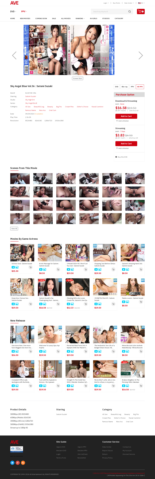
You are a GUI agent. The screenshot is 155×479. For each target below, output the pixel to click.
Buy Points (116, 3)
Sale (54, 18)
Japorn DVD (60, 447)
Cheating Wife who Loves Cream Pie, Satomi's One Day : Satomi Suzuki (77, 299)
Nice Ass (42, 110)
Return (105, 454)
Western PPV (82, 450)
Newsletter (82, 458)
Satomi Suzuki (30, 96)
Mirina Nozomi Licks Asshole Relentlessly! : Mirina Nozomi (132, 346)
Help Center (129, 3)
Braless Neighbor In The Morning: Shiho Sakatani (130, 381)
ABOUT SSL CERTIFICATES (16, 456)
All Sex (28, 107)
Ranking (79, 18)
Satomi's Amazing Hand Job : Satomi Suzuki (132, 265)
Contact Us (127, 447)
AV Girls (93, 18)
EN (141, 3)
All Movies (65, 18)
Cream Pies (69, 107)
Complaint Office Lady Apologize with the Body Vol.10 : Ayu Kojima (20, 381)
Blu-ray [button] (125, 87)
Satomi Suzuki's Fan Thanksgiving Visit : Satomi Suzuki (48, 299)
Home (12, 18)
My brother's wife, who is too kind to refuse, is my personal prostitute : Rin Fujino (105, 381)
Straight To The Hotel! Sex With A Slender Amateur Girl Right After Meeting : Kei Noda (77, 381)
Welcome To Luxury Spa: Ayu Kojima (49, 346)
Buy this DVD (121, 157)
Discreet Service (129, 454)
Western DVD (61, 450)
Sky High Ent (30, 100)
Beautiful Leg (39, 107)
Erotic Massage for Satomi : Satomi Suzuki (49, 265)
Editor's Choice (82, 107)
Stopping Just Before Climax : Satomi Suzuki (105, 265)
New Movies (25, 18)
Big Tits (59, 107)
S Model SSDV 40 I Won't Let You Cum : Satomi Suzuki (77, 265)
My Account (127, 450)
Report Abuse (107, 450)
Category (119, 18)
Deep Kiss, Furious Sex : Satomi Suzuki (20, 299)
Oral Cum (52, 110)
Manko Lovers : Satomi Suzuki (132, 298)
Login (106, 3)
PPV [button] (132, 87)
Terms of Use (61, 458)
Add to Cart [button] (126, 116)
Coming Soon (41, 18)
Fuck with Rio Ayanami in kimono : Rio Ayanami (48, 381)
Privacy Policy (107, 458)
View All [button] (14, 229)
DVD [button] (116, 87)
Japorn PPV (82, 447)
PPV (23, 11)
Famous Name (30, 110)
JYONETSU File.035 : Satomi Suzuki (104, 299)
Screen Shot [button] (77, 78)
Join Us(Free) (83, 454)
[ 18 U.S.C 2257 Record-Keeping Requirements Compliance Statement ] (119, 473)
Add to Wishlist (122, 121)
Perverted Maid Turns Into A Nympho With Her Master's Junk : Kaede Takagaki (77, 346)
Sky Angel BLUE (31, 103)
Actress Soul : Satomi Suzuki (22, 264)
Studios (105, 18)
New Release (17, 320)
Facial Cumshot (97, 107)
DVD (12, 11)
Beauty (50, 107)
